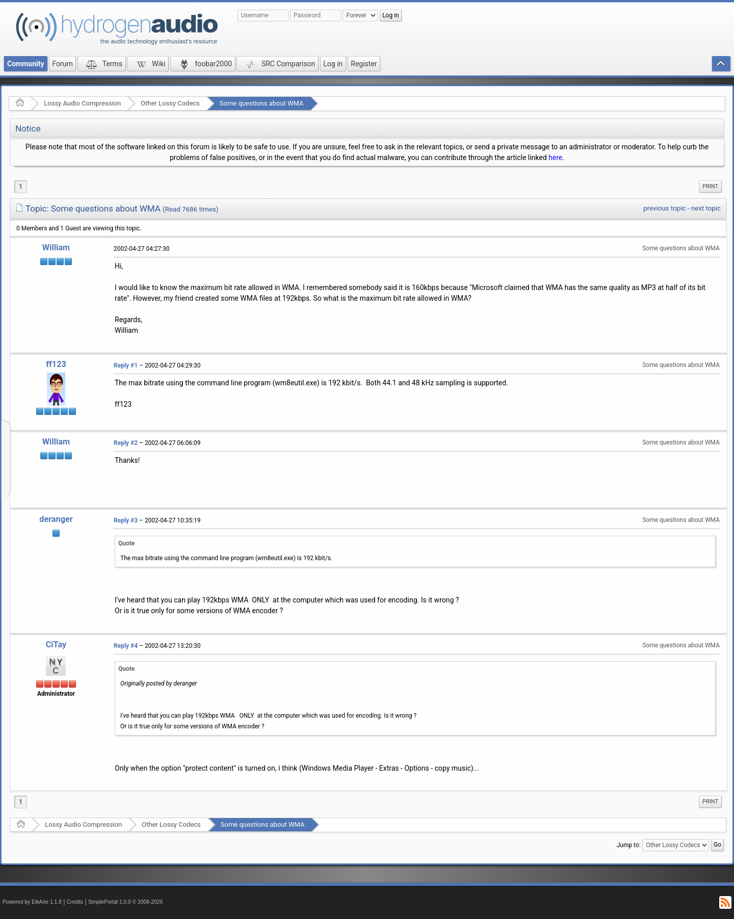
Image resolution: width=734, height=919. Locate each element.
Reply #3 (126, 520)
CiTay (56, 644)
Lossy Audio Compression (82, 103)
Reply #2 (126, 443)
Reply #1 (126, 365)
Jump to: (629, 845)
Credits (75, 902)
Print (710, 186)
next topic (706, 208)
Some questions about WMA (262, 103)
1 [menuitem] (20, 186)
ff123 (56, 364)
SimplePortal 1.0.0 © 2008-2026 (125, 902)
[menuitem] (710, 186)
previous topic (664, 208)
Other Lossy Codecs (170, 103)
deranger (56, 519)
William (56, 247)
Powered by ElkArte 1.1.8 (32, 902)
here (555, 157)
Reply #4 (126, 645)
